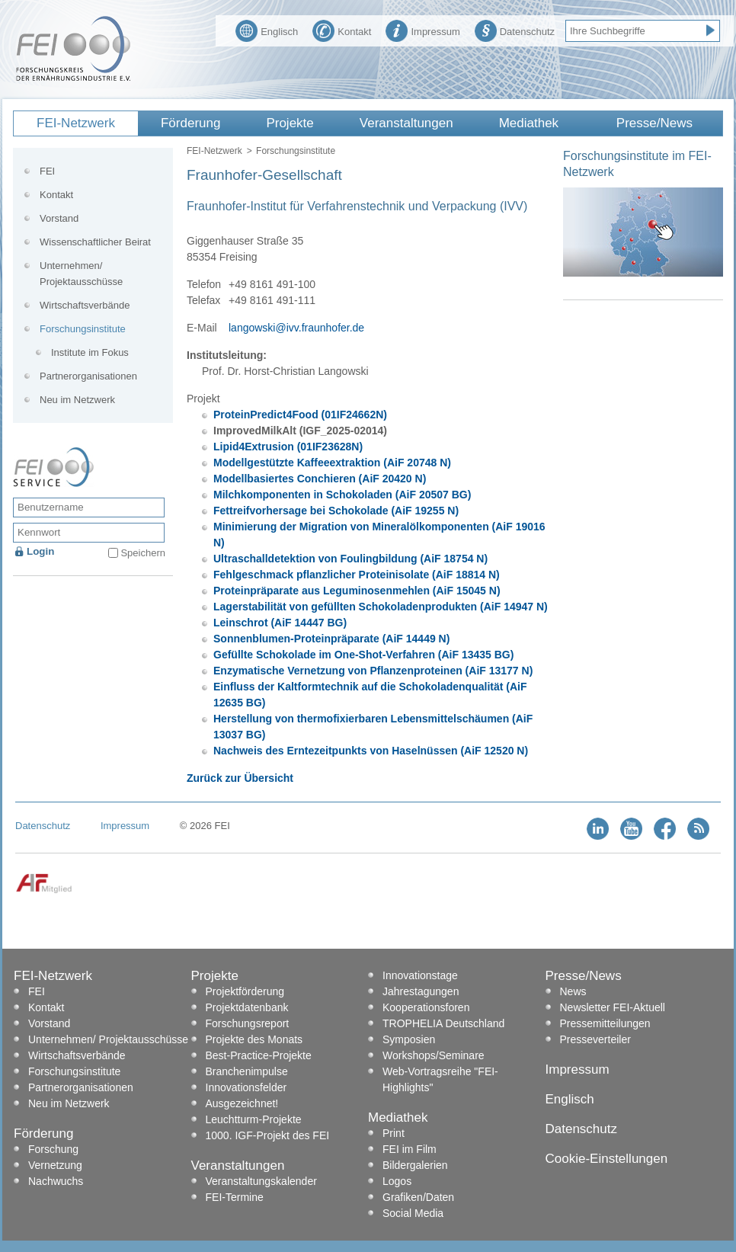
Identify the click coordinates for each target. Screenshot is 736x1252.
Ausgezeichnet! (242, 1103)
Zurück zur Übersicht (240, 778)
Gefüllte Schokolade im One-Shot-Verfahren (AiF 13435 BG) (363, 654)
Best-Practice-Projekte (259, 1055)
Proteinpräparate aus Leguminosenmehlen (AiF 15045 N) (357, 590)
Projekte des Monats (254, 1039)
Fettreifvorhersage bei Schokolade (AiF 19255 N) (336, 510)
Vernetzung (55, 1165)
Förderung (190, 123)
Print (393, 1133)
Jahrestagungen (420, 991)
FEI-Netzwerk (76, 123)
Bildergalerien (415, 1165)
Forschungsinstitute (295, 151)
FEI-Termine (235, 1197)
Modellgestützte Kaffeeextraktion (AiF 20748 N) (332, 462)
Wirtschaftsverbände (85, 305)
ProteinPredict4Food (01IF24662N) (300, 414)
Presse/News (654, 123)
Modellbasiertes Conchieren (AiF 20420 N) (319, 478)
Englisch (266, 30)
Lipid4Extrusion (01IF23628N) (288, 446)
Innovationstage (420, 975)
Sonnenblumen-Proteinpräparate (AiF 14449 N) (331, 638)
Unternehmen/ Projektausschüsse (81, 273)
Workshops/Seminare (433, 1055)
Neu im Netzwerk (77, 399)
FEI (47, 171)
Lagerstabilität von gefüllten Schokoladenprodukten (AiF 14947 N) (380, 606)
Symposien (408, 1039)
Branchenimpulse (247, 1071)
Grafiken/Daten (418, 1197)
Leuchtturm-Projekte (254, 1119)
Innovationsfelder (246, 1087)
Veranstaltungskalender (261, 1181)
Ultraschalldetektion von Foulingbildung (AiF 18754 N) (350, 558)
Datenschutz (515, 30)
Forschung (53, 1149)
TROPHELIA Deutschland (443, 1023)
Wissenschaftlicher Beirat (95, 242)
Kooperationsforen (425, 1007)
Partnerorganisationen (88, 376)
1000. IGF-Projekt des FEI (268, 1135)
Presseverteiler (595, 1039)
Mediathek (528, 123)
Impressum (422, 30)
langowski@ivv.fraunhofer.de (296, 328)
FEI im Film (409, 1149)
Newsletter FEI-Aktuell (612, 1007)
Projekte (289, 123)
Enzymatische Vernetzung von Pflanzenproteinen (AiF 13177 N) (373, 670)
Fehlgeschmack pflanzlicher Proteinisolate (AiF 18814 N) (356, 574)
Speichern (142, 553)
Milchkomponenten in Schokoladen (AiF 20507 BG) (342, 494)
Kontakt (341, 30)
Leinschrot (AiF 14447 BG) (280, 622)
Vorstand (59, 218)
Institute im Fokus (90, 352)
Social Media (412, 1213)
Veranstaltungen (406, 123)
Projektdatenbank (247, 1007)
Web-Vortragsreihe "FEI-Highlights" (440, 1079)
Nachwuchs (55, 1181)
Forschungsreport (248, 1023)
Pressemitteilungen (605, 1023)
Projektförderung (245, 991)
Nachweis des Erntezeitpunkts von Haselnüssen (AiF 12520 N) (370, 750)
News (573, 991)
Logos (396, 1181)
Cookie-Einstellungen (607, 1158)
